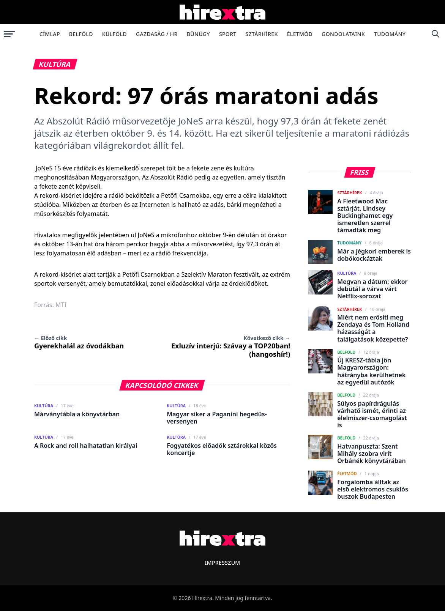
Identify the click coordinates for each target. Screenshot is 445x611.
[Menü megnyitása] (9, 33)
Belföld (81, 34)
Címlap (49, 34)
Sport (228, 34)
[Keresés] (435, 33)
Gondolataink (343, 34)
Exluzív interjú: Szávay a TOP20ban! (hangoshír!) (230, 346)
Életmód (299, 34)
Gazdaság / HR (157, 34)
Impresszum (222, 562)
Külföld (114, 34)
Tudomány (390, 34)
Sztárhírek (262, 34)
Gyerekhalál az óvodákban (79, 342)
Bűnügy (198, 34)
